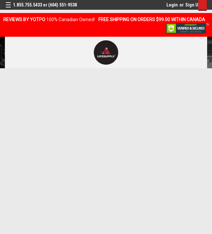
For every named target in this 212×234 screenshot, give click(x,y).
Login (172, 4)
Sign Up (193, 4)
